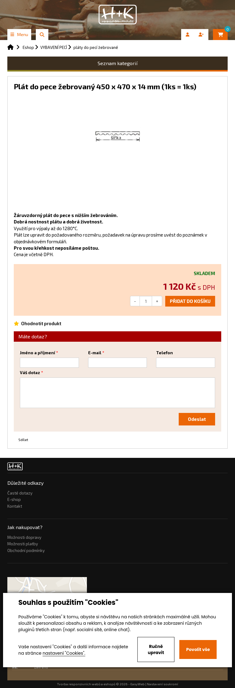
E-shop (14, 499)
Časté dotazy (19, 493)
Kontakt (14, 506)
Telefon (164, 352)
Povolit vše (198, 649)
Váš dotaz (30, 372)
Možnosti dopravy (24, 537)
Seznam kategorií (118, 63)
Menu (19, 34)
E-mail (94, 352)
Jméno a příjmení (37, 352)
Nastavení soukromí (162, 684)
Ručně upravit (156, 649)
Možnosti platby (22, 543)
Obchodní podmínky (26, 550)
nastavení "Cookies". (64, 653)
